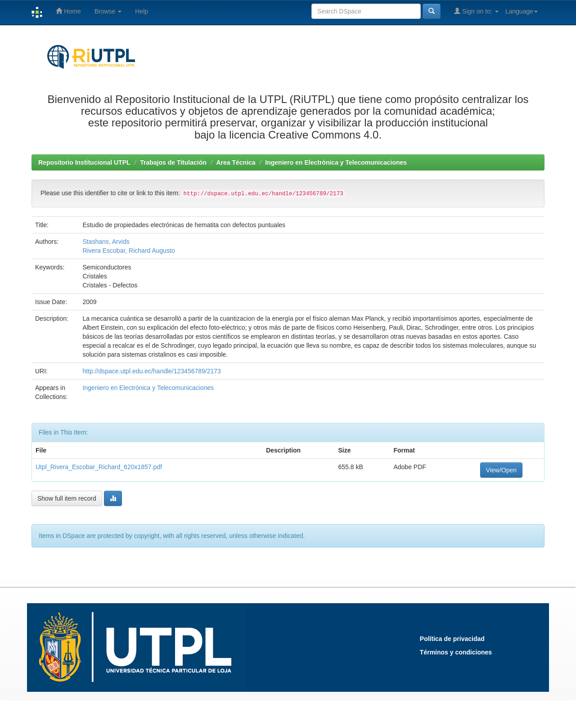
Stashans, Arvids (105, 241)
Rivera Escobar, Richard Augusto (128, 250)
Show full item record (66, 498)
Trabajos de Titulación (173, 162)
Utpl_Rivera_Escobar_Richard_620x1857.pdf (99, 467)
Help (141, 11)
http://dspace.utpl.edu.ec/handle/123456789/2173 (151, 371)
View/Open (501, 470)
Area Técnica (235, 162)
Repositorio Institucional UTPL (84, 162)
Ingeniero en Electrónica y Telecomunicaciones (336, 162)
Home (68, 11)
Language (521, 11)
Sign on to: (476, 11)
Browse (108, 11)
